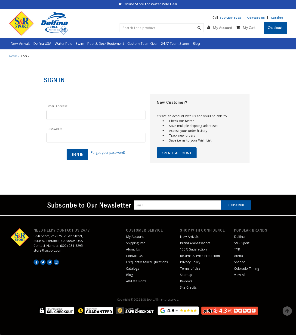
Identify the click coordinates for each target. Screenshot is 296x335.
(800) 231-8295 (71, 245)
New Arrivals (20, 44)
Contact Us (256, 18)
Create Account (177, 153)
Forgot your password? (108, 151)
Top (287, 311)
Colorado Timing (246, 268)
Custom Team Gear (142, 44)
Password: (54, 129)
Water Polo (63, 44)
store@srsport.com (48, 250)
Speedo (239, 262)
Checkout (275, 28)
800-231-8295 (230, 18)
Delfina (239, 236)
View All (239, 274)
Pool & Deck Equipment (105, 44)
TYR (237, 249)
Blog (196, 44)
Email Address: (57, 106)
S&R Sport (242, 243)
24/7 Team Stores (175, 44)
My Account (219, 28)
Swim (80, 44)
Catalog (277, 18)
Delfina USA (42, 44)
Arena (238, 256)
